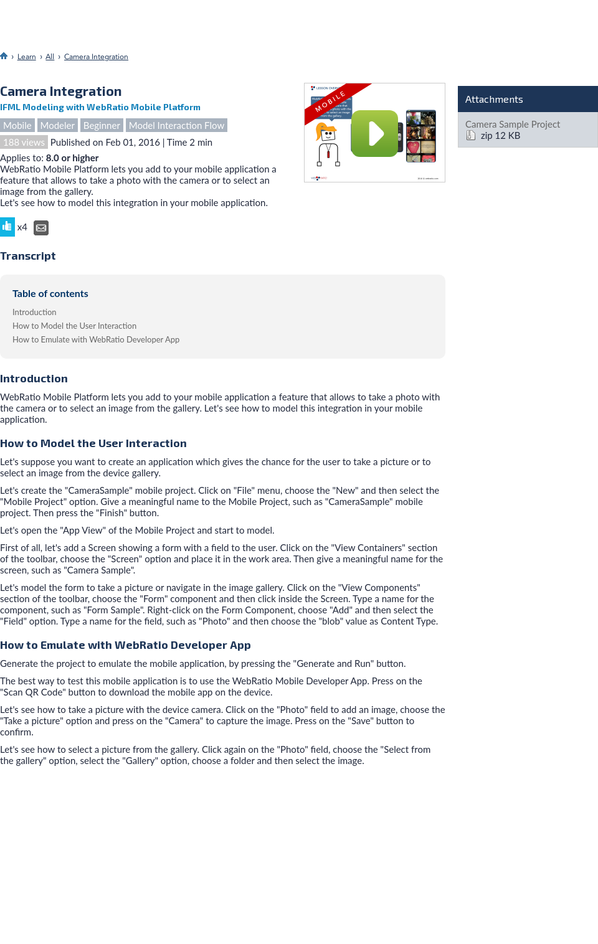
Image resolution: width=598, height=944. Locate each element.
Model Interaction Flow (177, 125)
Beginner (101, 125)
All (49, 56)
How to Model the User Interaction (74, 326)
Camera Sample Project (512, 124)
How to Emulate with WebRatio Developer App (95, 339)
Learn (26, 56)
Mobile (17, 125)
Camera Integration (96, 56)
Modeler (57, 125)
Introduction (34, 312)
